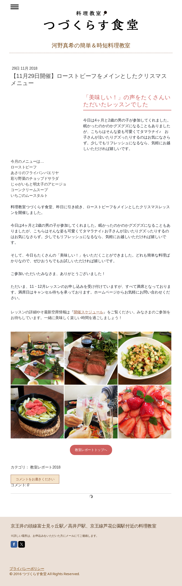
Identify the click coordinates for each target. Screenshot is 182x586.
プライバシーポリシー (26, 568)
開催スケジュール (88, 312)
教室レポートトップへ (91, 450)
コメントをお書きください (35, 479)
